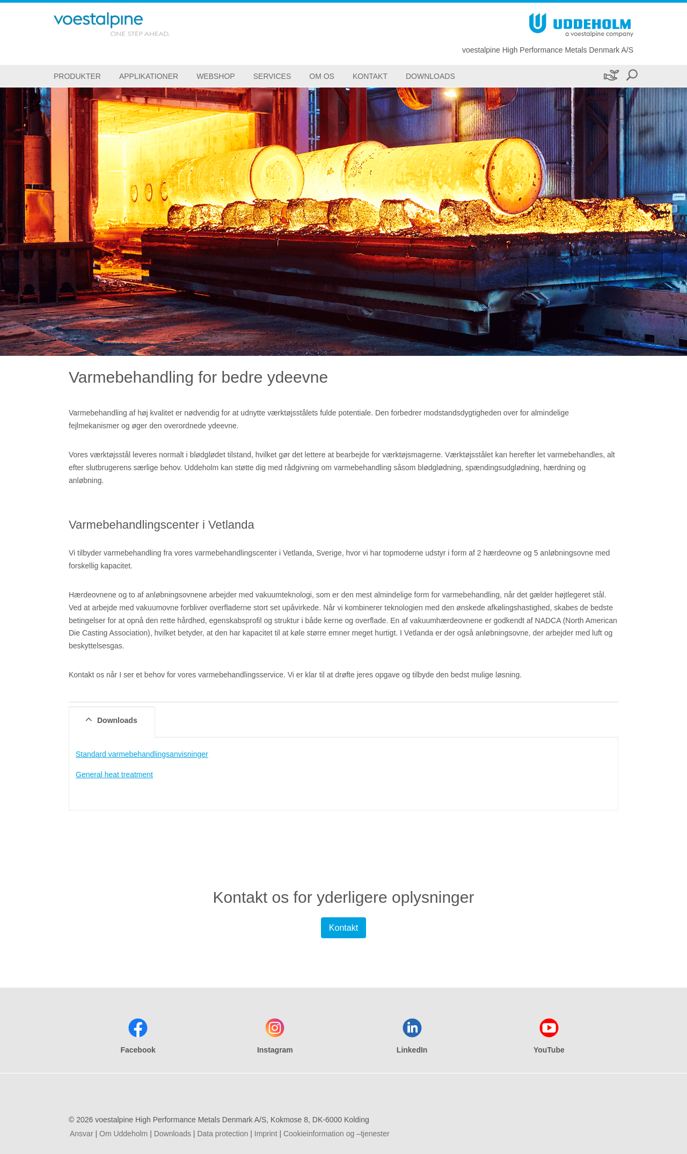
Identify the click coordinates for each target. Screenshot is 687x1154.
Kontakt (343, 927)
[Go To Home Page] (129, 24)
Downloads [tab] (110, 719)
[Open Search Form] (631, 76)
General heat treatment (114, 774)
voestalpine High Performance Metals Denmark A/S (547, 50)
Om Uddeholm (123, 1133)
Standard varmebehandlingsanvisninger (142, 754)
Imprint (265, 1133)
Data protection (222, 1133)
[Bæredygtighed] (610, 76)
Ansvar (81, 1133)
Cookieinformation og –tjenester (336, 1133)
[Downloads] (430, 76)
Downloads (172, 1133)
